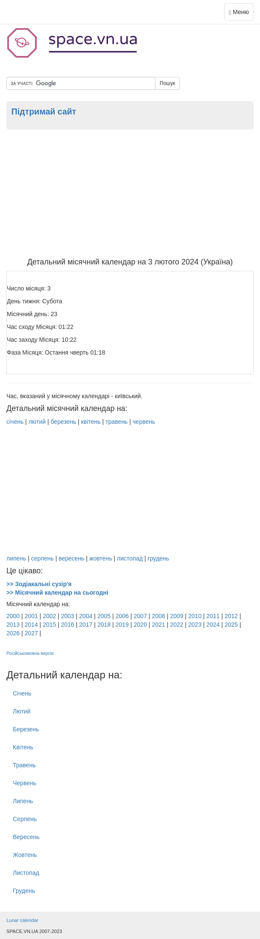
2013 (13, 624)
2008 (158, 616)
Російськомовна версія (30, 653)
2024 (212, 624)
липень (16, 558)
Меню (241, 14)
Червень (24, 783)
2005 (104, 616)
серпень (42, 558)
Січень (22, 693)
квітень (91, 421)
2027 (31, 633)
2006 (122, 616)
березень (63, 421)
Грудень (24, 890)
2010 (195, 616)
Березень (26, 729)
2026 (13, 633)
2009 (176, 616)
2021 (158, 624)
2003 (67, 616)
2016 (67, 624)
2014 (31, 624)
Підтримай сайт (44, 111)
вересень (71, 558)
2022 (176, 624)
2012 (231, 616)
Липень (23, 801)
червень (144, 421)
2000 (13, 616)
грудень (158, 558)
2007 (140, 616)
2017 (85, 624)
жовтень (100, 558)
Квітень (23, 747)
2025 (231, 624)
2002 (49, 616)
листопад (130, 558)
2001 (31, 616)
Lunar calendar (22, 920)
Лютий (21, 711)
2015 (49, 624)
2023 (195, 624)
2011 (212, 616)
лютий (37, 421)
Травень (24, 765)
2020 (140, 624)
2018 (104, 624)
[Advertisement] (130, 194)
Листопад (26, 872)
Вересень (26, 836)
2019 (122, 624)
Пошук (167, 83)
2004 (85, 616)
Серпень (25, 819)
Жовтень (25, 854)
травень (116, 421)
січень (14, 421)
